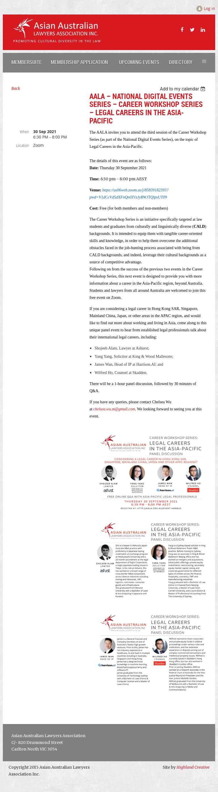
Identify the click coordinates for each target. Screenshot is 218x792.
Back (15, 88)
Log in (209, 8)
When (24, 131)
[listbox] (183, 88)
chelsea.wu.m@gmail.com (114, 409)
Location (22, 145)
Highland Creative (193, 767)
